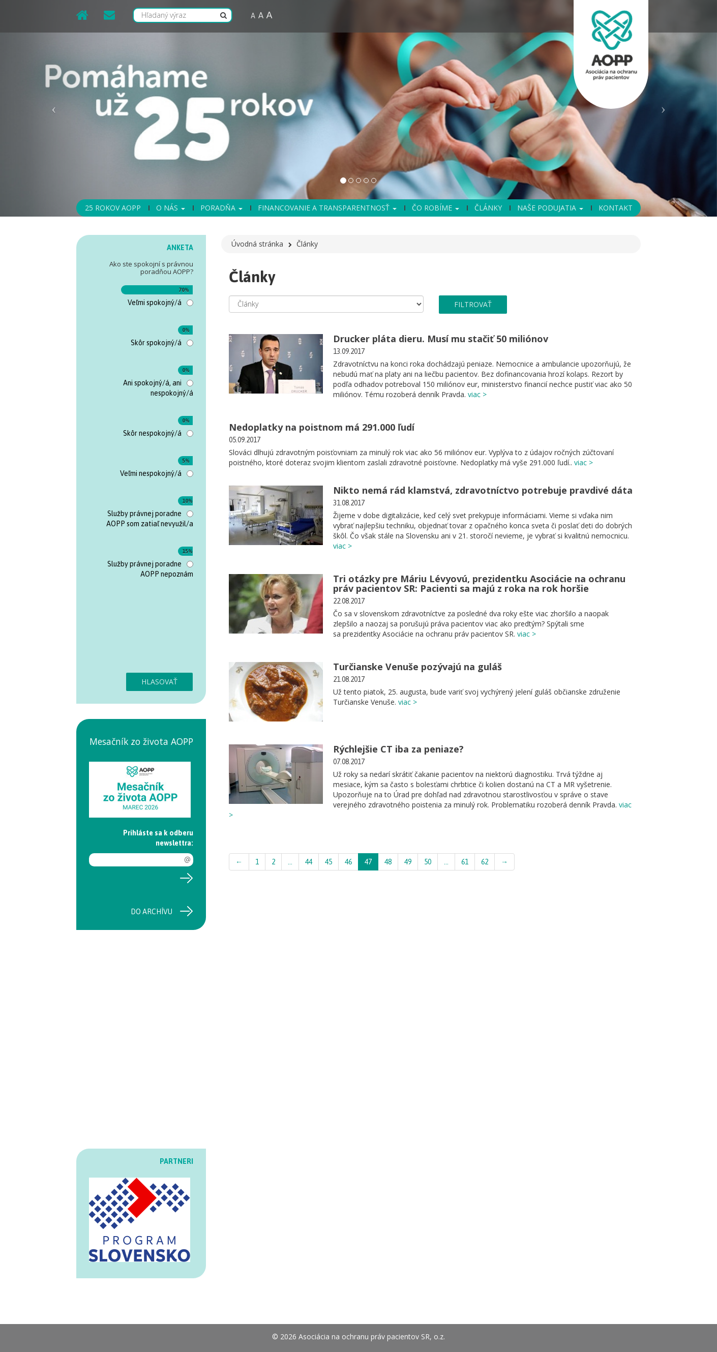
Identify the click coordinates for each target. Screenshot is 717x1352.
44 (308, 862)
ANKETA (180, 248)
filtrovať (473, 304)
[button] (54, 108)
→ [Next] (504, 862)
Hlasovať (159, 681)
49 (407, 862)
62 (484, 862)
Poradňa (221, 208)
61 (464, 862)
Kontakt (616, 208)
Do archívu (151, 912)
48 (388, 862)
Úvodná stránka (257, 244)
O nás (170, 208)
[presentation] (130, 631)
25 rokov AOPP (113, 208)
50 (427, 862)
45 (328, 862)
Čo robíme (435, 208)
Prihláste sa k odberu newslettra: (158, 838)
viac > (477, 394)
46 (348, 862)
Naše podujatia (550, 208)
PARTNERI (176, 1161)
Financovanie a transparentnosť (327, 208)
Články (488, 208)
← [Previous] (239, 862)
